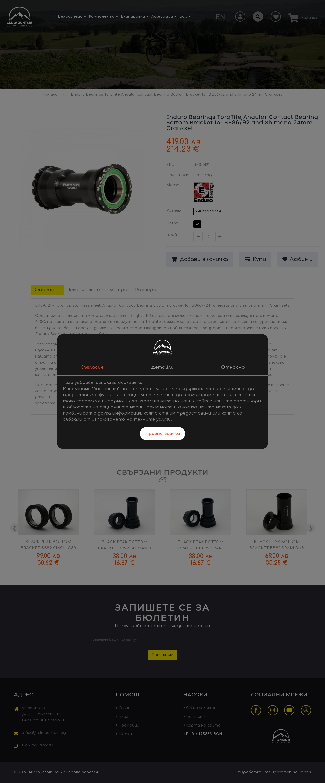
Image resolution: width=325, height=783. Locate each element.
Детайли (162, 367)
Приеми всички (162, 433)
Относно (233, 367)
